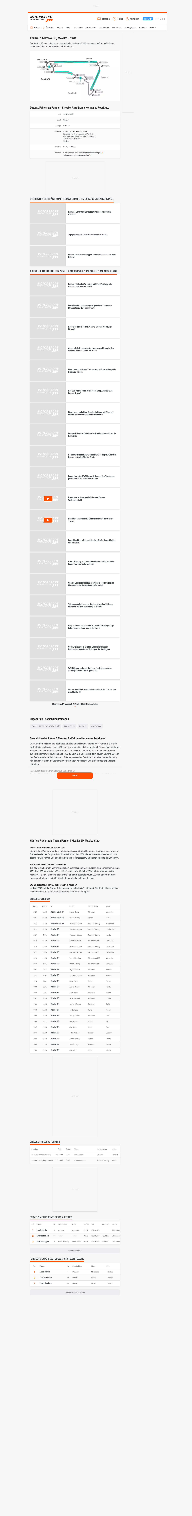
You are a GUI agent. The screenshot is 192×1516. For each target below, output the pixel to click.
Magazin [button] (106, 19)
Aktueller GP (91, 29)
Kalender (143, 29)
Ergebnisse (104, 29)
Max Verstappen (80, 1163)
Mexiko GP (55, 931)
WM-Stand (116, 29)
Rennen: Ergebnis (74, 1252)
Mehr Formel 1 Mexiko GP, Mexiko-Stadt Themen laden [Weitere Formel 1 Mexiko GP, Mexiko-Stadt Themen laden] (75, 705)
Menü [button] (162, 19)
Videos (60, 29)
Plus (146, 19)
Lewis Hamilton (46, 1285)
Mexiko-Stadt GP (57, 913)
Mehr (74, 777)
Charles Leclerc (43, 1237)
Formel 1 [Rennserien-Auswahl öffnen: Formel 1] (38, 29)
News (68, 29)
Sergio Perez (69, 728)
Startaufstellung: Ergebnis (75, 1294)
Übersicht (50, 29)
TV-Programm (130, 29)
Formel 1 (83, 728)
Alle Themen (96, 728)
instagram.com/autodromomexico (76, 157)
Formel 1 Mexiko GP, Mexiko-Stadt (45, 728)
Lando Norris (42, 1231)
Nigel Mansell (79, 1157)
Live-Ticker (78, 29)
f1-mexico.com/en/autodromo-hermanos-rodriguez (82, 155)
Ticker (120, 19)
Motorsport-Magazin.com (44, 19)
